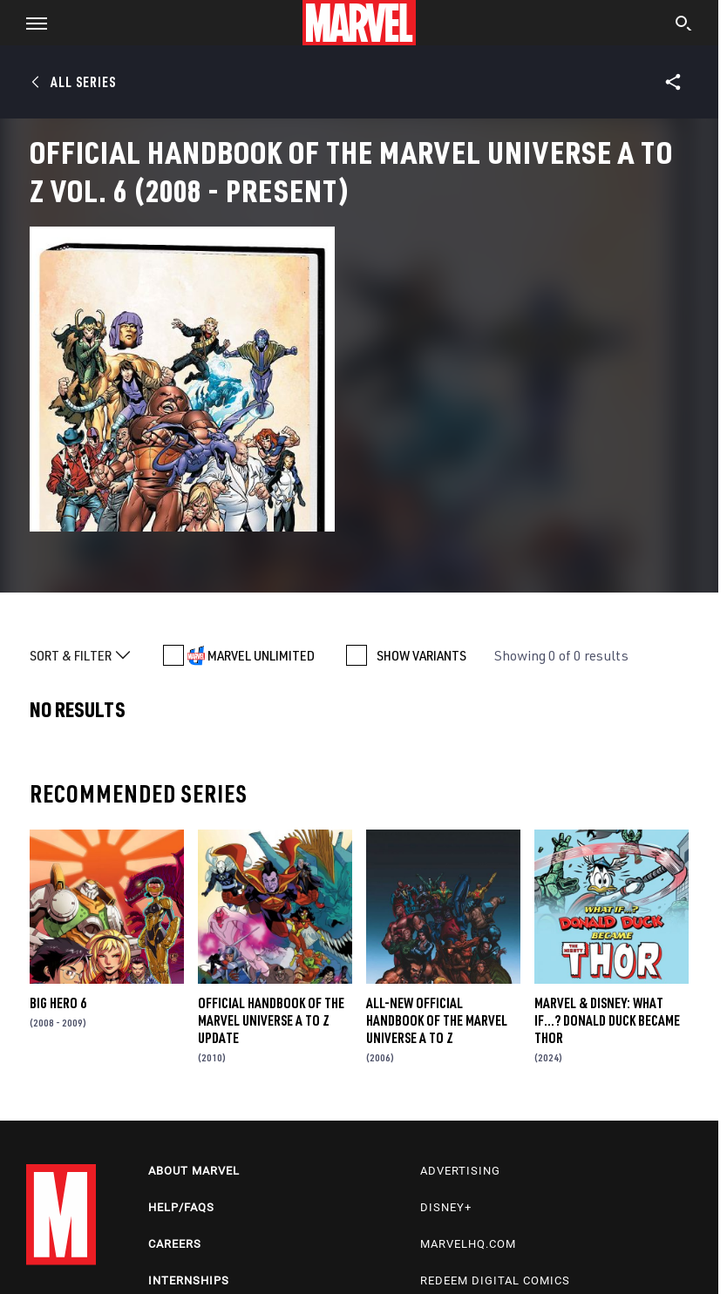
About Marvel (194, 1170)
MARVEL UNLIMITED (261, 655)
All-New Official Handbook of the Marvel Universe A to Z (436, 1020)
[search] (684, 25)
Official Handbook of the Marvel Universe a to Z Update (271, 1020)
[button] (30, 22)
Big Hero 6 (58, 1003)
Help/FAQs (181, 1207)
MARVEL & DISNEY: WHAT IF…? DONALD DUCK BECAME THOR (607, 1020)
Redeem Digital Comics (495, 1280)
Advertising (460, 1170)
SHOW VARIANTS (421, 655)
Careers (174, 1243)
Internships (188, 1280)
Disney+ (446, 1207)
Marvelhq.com (468, 1243)
